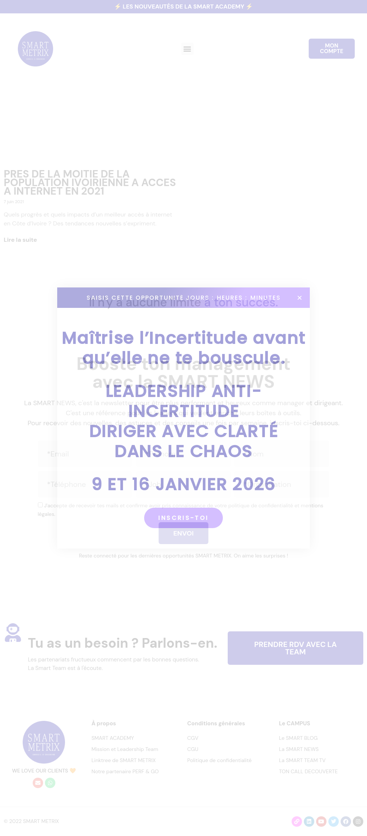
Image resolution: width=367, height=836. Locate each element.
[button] (187, 49)
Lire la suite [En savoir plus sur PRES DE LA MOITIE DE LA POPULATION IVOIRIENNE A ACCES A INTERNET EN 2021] (20, 240)
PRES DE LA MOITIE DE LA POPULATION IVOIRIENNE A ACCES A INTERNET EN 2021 (90, 182)
